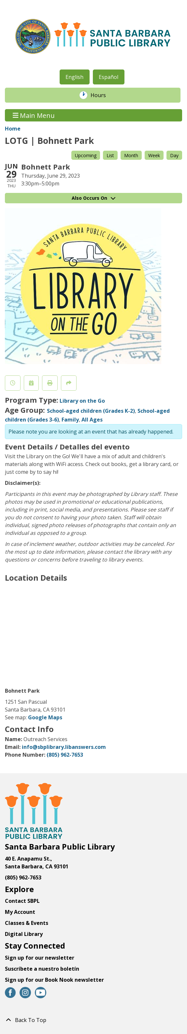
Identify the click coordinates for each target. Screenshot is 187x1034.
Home (13, 128)
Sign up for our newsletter (39, 957)
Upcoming (85, 155)
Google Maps (45, 717)
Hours (101, 95)
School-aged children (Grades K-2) (91, 410)
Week (154, 155)
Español (108, 77)
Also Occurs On (93, 198)
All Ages (92, 419)
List (110, 155)
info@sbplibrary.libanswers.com (64, 746)
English (74, 77)
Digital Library (24, 934)
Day (174, 155)
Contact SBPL (22, 900)
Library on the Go (82, 400)
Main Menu (34, 115)
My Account (20, 911)
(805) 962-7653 (65, 754)
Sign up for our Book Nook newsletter (55, 979)
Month (131, 155)
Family (70, 419)
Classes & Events (26, 923)
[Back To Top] (93, 1020)
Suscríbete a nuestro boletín (42, 968)
